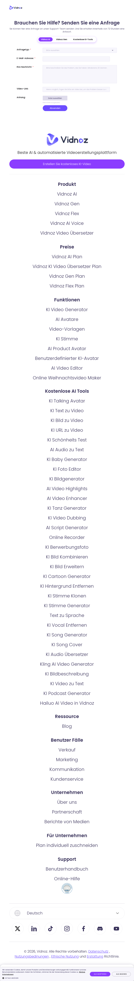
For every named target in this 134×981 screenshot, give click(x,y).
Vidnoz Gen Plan (67, 281)
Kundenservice (67, 784)
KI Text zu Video (67, 416)
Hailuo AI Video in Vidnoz (67, 708)
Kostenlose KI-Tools (83, 39)
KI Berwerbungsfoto (67, 552)
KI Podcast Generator (67, 699)
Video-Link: (22, 88)
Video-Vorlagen (67, 334)
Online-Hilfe (67, 884)
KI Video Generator (67, 315)
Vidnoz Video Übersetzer (67, 238)
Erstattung (95, 961)
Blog (67, 731)
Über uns (67, 807)
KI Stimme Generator (67, 611)
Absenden (55, 108)
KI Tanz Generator (67, 513)
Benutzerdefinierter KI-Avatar (67, 363)
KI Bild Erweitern (67, 572)
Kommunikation (66, 775)
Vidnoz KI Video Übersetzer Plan (67, 272)
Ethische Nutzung (65, 961)
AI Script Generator (67, 533)
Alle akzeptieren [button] (100, 974)
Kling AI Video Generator (67, 669)
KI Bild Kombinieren (67, 562)
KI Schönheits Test (67, 445)
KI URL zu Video (67, 435)
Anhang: (21, 97)
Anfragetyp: (24, 49)
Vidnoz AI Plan (67, 262)
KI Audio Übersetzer (67, 660)
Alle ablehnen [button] (121, 974)
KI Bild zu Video (67, 426)
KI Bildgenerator (67, 484)
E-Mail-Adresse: (26, 58)
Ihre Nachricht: (25, 66)
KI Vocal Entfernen (67, 630)
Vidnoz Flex (67, 219)
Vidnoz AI (45, 39)
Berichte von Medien (66, 827)
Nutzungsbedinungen (32, 961)
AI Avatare (67, 324)
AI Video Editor (67, 373)
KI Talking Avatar (67, 406)
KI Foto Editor (67, 474)
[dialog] (67, 974)
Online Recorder (67, 543)
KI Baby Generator (67, 465)
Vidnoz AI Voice (67, 228)
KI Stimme (67, 344)
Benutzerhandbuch (67, 874)
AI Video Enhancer (67, 504)
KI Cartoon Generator (67, 582)
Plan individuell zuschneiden (67, 850)
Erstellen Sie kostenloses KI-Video (66, 166)
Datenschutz (98, 956)
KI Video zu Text (67, 689)
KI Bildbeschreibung (67, 679)
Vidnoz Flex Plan (67, 291)
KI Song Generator (67, 640)
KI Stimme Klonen (67, 601)
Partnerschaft (67, 817)
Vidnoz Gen (61, 39)
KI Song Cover (66, 650)
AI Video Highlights (67, 494)
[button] (44, 978)
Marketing (67, 765)
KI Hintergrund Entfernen (67, 591)
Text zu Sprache (67, 621)
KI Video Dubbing (67, 523)
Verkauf (66, 755)
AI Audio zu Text (67, 455)
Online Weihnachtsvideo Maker (67, 383)
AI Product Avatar (67, 354)
